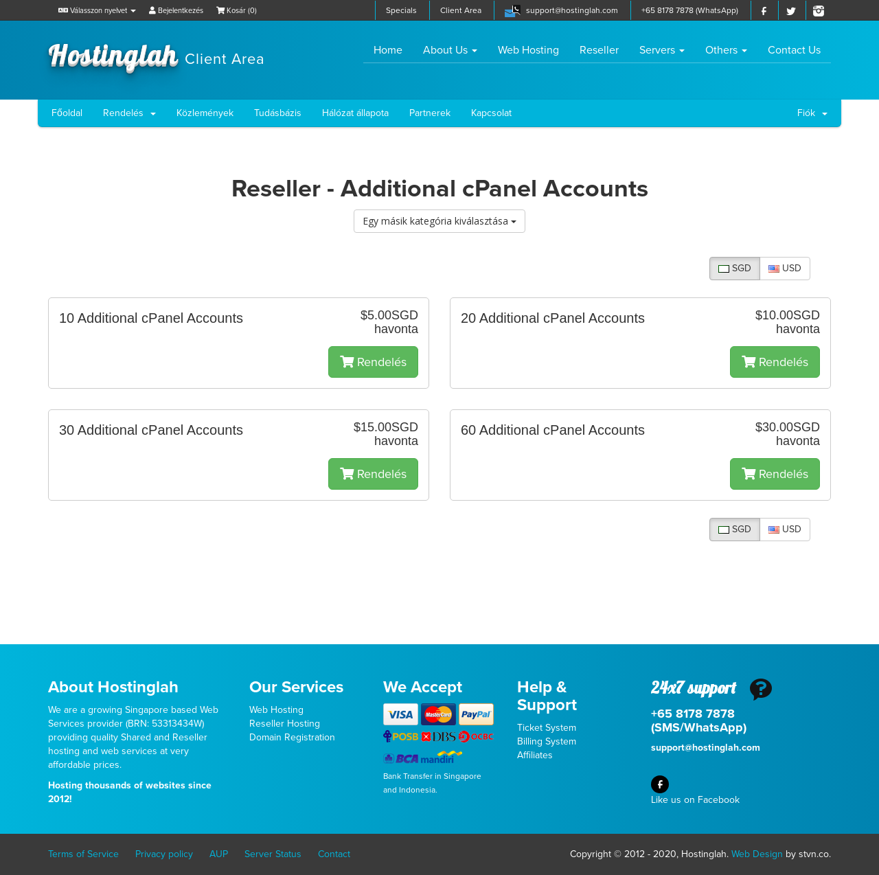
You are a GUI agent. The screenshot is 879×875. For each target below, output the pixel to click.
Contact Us (794, 50)
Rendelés (129, 113)
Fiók (812, 113)
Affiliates (535, 755)
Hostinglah (156, 53)
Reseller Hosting (284, 723)
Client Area (460, 10)
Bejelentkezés (176, 10)
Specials (401, 10)
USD (784, 268)
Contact (334, 854)
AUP (218, 854)
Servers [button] (662, 50)
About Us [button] (450, 50)
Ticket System (546, 728)
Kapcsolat (491, 113)
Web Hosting (528, 50)
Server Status (272, 854)
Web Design (757, 854)
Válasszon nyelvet (97, 10)
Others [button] (726, 50)
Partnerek (429, 113)
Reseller (599, 50)
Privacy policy (164, 854)
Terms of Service (83, 854)
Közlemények (204, 113)
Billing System (546, 741)
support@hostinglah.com (572, 10)
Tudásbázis (277, 113)
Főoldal (67, 113)
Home (393, 50)
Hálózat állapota (355, 113)
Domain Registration (292, 737)
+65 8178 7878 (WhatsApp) (689, 10)
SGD (734, 268)
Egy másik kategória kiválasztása (439, 220)
